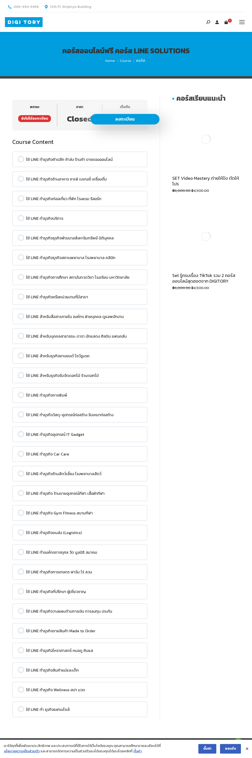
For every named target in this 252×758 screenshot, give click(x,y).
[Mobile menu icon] (242, 22)
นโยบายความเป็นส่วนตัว (22, 751)
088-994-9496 (26, 6)
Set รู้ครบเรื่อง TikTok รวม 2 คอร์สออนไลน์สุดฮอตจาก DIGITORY (203, 278)
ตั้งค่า (137, 751)
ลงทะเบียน (125, 119)
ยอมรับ (230, 748)
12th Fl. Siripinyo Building (70, 6)
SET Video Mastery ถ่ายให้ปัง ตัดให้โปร (205, 181)
